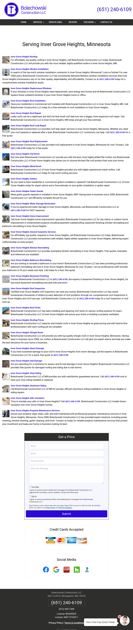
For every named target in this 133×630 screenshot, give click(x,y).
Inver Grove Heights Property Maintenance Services (35, 401)
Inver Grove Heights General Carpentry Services (33, 222)
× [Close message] (116, 619)
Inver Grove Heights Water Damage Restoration (33, 194)
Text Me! (35, 477)
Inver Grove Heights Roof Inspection (28, 279)
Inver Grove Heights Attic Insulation (27, 388)
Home (23, 22)
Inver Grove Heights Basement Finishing (30, 266)
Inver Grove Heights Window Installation (30, 59)
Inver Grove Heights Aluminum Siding (28, 376)
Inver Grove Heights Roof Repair (26, 103)
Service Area (55, 22)
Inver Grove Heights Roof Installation (28, 91)
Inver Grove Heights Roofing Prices (27, 310)
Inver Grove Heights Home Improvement (30, 206)
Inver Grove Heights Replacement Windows (31, 78)
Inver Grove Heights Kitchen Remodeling (30, 238)
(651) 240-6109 (114, 9)
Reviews (73, 22)
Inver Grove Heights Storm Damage (27, 338)
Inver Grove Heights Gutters (24, 169)
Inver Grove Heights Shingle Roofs (27, 323)
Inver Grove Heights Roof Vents (25, 298)
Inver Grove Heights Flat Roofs (25, 144)
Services (39, 23)
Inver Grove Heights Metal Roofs (26, 156)
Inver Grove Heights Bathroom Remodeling (31, 250)
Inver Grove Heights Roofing (24, 47)
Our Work (90, 23)
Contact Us (106, 22)
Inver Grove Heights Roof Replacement (29, 132)
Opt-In (34, 487)
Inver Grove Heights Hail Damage (26, 351)
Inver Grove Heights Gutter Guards (27, 181)
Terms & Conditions (65, 498)
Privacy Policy (50, 498)
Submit (66, 504)
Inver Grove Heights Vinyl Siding (26, 363)
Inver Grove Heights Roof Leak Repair (28, 116)
